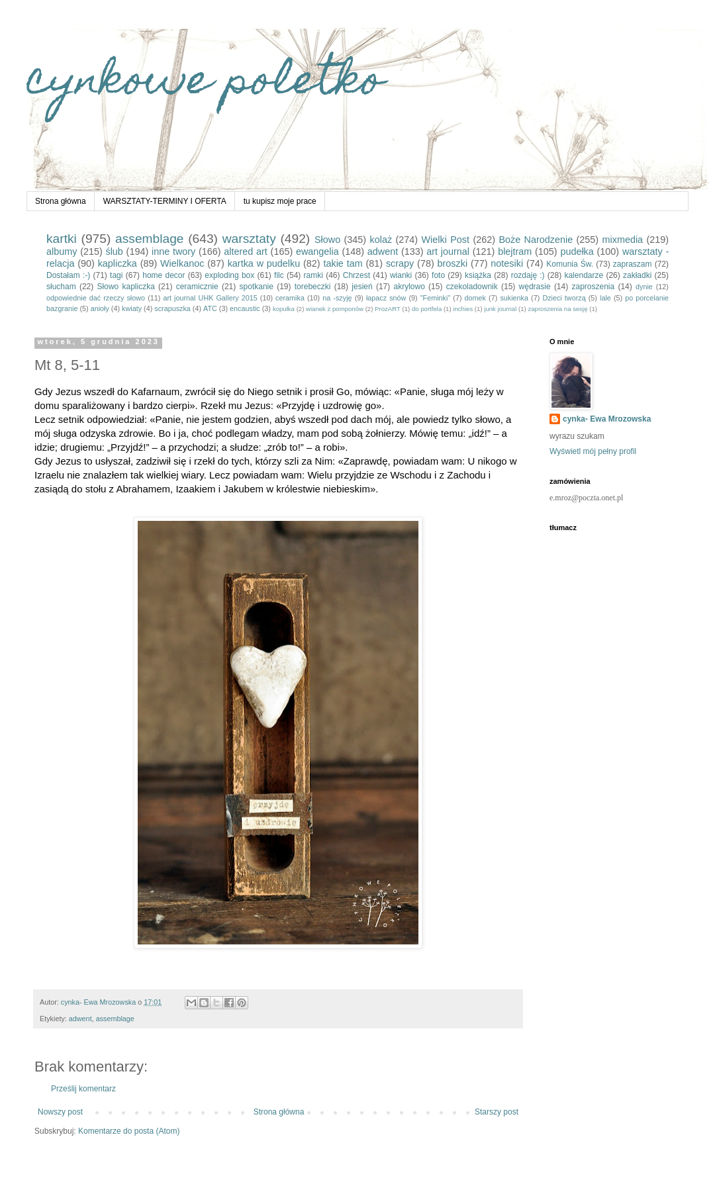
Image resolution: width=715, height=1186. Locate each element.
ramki (313, 275)
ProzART (388, 308)
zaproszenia (592, 286)
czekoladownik (472, 286)
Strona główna (60, 201)
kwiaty (132, 308)
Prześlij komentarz (83, 1088)
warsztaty (249, 239)
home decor (163, 275)
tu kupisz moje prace (280, 201)
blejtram (515, 251)
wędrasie (535, 286)
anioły (100, 308)
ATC (210, 308)
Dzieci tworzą (563, 298)
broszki (453, 263)
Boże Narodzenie (536, 239)
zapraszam (632, 264)
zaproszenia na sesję (557, 308)
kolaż (381, 239)
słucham (61, 286)
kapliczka (117, 263)
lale (605, 298)
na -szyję (337, 298)
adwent (382, 251)
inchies (463, 308)
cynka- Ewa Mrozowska (607, 419)
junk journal (500, 308)
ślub (113, 251)
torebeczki (313, 286)
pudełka (576, 251)
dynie (644, 287)
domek (475, 298)
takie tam (342, 263)
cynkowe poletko (205, 83)
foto (438, 275)
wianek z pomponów (334, 308)
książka (478, 275)
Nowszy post (60, 1112)
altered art (245, 251)
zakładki (637, 275)
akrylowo (409, 286)
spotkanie (256, 286)
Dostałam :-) (68, 275)
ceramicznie (197, 286)
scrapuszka (172, 308)
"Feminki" (435, 298)
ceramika (290, 298)
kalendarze (583, 275)
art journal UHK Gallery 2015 (210, 298)
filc (279, 275)
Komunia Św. (569, 264)
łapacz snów (386, 298)
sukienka (514, 298)
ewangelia (317, 251)
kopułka (284, 308)
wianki (401, 275)
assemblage (149, 239)
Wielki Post (446, 239)
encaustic (245, 308)
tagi (116, 275)
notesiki (507, 263)
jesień (362, 286)
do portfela (427, 308)
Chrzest (356, 275)
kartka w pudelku (264, 263)
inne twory (173, 251)
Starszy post (496, 1112)
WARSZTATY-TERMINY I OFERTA (164, 201)
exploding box (229, 275)
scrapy (400, 263)
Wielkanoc (182, 263)
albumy (61, 251)
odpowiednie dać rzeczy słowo (95, 298)
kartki (61, 239)
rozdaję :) (528, 275)
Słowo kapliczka (126, 286)
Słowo (327, 239)
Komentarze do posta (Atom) (128, 1131)
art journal (447, 251)
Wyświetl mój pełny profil (592, 451)
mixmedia (623, 239)
